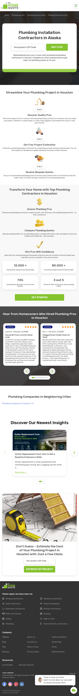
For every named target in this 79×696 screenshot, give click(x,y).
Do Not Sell (56, 642)
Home (7, 15)
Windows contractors (51, 599)
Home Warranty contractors (53, 624)
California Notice (59, 637)
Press (54, 647)
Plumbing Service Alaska (36, 15)
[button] (33, 377)
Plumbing (8, 624)
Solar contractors (11, 604)
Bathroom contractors (13, 609)
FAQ (4, 647)
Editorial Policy (58, 652)
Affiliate (5, 637)
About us (31, 637)
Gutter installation (49, 604)
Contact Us (32, 642)
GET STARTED (40, 297)
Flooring (45, 614)
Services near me (26, 665)
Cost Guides (7, 665)
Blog (4, 642)
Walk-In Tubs (47, 619)
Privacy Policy (33, 652)
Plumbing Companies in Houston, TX (17, 403)
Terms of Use (32, 647)
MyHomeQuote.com (14, 690)
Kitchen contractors (50, 609)
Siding (6, 619)
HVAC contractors (11, 614)
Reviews (5, 652)
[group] (39, 453)
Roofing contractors (12, 599)
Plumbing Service (18, 15)
